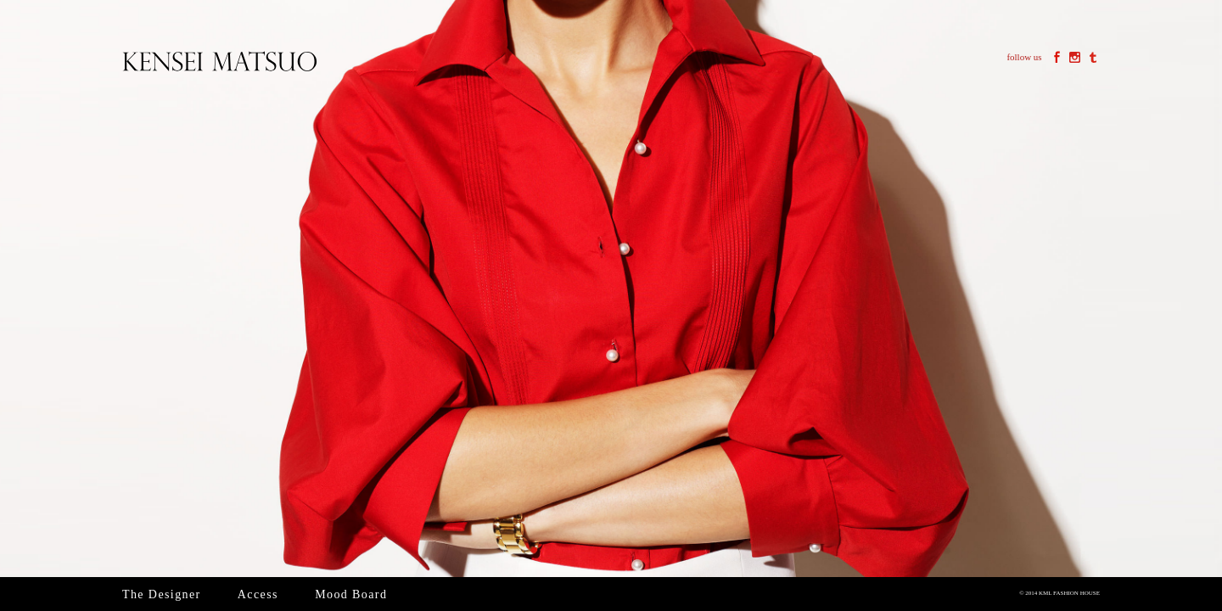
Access (258, 594)
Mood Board (351, 594)
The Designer (161, 594)
